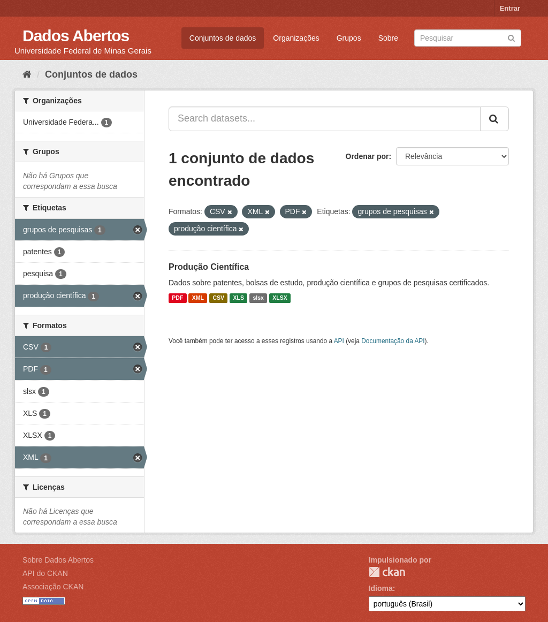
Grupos (349, 38)
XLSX (279, 298)
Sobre (388, 38)
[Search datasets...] (325, 119)
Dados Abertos (75, 35)
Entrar (510, 8)
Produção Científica (209, 266)
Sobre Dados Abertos (58, 560)
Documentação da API (392, 341)
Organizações (296, 38)
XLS (238, 298)
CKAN (387, 572)
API (339, 341)
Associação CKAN (52, 586)
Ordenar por (367, 156)
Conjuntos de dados (222, 38)
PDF (177, 298)
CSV (218, 298)
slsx (258, 298)
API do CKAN (45, 573)
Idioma (381, 588)
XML (198, 298)
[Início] (27, 74)
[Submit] (511, 37)
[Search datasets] (467, 38)
